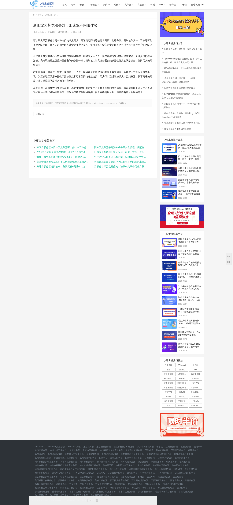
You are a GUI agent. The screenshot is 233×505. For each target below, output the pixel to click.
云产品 (172, 4)
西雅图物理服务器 (140, 480)
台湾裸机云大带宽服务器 (111, 450)
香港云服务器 (196, 388)
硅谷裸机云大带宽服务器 (46, 477)
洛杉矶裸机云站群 (117, 469)
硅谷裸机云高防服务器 (107, 477)
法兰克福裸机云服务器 (89, 465)
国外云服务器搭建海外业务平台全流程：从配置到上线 (120, 147)
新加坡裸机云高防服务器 (65, 458)
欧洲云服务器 (157, 461)
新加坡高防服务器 (88, 458)
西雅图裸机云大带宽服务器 (182, 480)
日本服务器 (168, 388)
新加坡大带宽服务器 (74, 454)
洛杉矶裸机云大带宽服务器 (72, 469)
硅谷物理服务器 (147, 473)
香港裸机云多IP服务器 (79, 491)
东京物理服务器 (103, 446)
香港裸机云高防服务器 (165, 491)
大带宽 (128, 4)
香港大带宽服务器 (166, 488)
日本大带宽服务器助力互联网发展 (179, 88)
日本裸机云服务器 (68, 461)
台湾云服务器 (41, 450)
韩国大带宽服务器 (103, 484)
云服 (81, 4)
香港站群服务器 (59, 491)
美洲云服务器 (101, 480)
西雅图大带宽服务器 (119, 480)
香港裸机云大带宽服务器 (104, 491)
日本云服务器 (116, 458)
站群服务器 (181, 388)
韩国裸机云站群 (87, 488)
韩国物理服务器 (135, 484)
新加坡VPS (40, 454)
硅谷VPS (101, 473)
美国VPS (168, 392)
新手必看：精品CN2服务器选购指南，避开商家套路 (189, 347)
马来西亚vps (182, 405)
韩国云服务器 (86, 484)
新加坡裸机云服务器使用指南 (177, 129)
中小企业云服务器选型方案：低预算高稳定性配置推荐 (120, 157)
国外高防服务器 (178, 450)
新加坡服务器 (196, 392)
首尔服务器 (102, 488)
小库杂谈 (48, 15)
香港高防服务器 (186, 491)
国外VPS (149, 450)
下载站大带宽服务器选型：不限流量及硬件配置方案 (189, 312)
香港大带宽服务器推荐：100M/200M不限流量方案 (189, 323)
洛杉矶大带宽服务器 (125, 465)
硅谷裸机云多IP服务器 (185, 473)
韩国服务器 (181, 383)
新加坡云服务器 (55, 454)
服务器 (195, 365)
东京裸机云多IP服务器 (124, 446)
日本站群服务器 (182, 458)
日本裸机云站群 (87, 461)
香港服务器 (168, 383)
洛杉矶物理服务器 (161, 465)
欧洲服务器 (171, 461)
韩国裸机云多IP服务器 (173, 484)
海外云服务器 (191, 469)
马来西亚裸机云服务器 (101, 495)
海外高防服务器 (42, 473)
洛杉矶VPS (108, 465)
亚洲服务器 (186, 446)
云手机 (168, 397)
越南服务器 (61, 484)
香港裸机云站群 (145, 491)
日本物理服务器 (165, 458)
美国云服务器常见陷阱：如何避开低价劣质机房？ (62, 161)
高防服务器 (195, 374)
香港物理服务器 (42, 491)
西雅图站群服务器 (159, 480)
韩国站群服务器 (152, 484)
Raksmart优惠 (169, 378)
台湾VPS (198, 446)
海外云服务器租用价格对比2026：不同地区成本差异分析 (62, 157)
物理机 (93, 4)
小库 (168, 370)
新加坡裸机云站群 (43, 458)
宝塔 (168, 405)
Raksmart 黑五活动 (56, 446)
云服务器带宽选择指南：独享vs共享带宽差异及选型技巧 (120, 166)
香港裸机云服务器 (126, 491)
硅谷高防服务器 (128, 477)
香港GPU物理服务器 (119, 488)
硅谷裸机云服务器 (68, 477)
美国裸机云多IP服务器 (45, 480)
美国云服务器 (164, 477)
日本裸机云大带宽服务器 (46, 461)
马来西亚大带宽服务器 (60, 495)
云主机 (182, 397)
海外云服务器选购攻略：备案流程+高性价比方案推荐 (62, 166)
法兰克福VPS (41, 465)
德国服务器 (193, 450)
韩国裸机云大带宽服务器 (46, 488)
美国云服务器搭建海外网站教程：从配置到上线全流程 (120, 161)
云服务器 (40, 114)
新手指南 (195, 378)
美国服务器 (168, 374)
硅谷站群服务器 (165, 473)
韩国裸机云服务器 (68, 488)
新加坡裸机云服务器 (183, 454)
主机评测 (181, 401)
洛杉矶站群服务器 (180, 465)
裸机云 (140, 4)
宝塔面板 (195, 401)
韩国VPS (73, 484)
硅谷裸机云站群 (87, 477)
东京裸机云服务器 (145, 446)
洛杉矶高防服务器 (162, 469)
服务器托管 (143, 461)
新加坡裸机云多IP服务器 (132, 454)
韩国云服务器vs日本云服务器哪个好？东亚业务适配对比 (62, 147)
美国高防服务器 (85, 480)
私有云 (141, 477)
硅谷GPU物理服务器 (61, 473)
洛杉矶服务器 (196, 405)
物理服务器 (168, 401)
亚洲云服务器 (172, 446)
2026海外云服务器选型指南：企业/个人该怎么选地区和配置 (62, 152)
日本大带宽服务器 (133, 458)
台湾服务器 (74, 450)
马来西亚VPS (41, 495)
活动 (73, 4)
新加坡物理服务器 (110, 454)
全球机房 (195, 4)
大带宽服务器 (182, 374)
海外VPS (195, 383)
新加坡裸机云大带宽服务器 (159, 454)
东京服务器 (88, 446)
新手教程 (195, 397)
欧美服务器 (185, 461)
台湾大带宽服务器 (58, 450)
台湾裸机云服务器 (133, 450)
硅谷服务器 (132, 473)
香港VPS (181, 392)
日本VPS (103, 458)
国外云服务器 (162, 450)
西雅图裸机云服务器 (44, 484)
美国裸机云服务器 (66, 480)
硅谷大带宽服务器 (116, 473)
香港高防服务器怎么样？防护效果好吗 (182, 123)
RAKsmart (182, 365)
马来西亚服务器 (80, 495)
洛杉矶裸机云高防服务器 (140, 469)
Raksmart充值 (74, 446)
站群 (116, 4)
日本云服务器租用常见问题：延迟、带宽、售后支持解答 (120, 152)
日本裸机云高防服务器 (107, 461)
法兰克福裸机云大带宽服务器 (63, 465)
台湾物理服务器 (89, 450)
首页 (64, 4)
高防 (105, 4)
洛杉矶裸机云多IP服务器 (46, 469)
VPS (161, 4)
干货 (184, 4)
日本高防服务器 (128, 461)
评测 (152, 4)
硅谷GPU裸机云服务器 (83, 473)
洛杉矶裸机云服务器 (97, 469)
